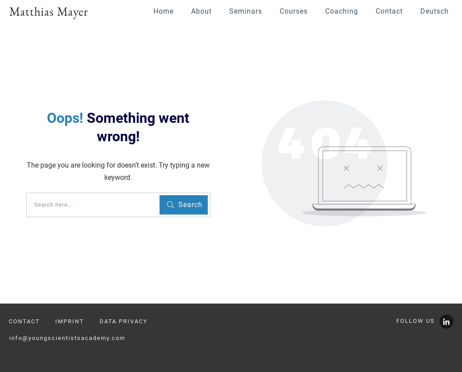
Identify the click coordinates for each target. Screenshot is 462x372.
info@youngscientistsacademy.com (67, 338)
